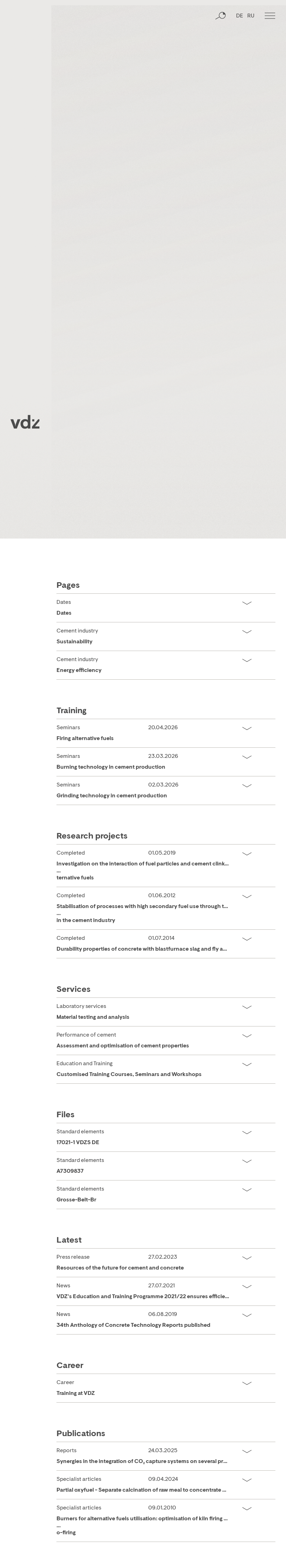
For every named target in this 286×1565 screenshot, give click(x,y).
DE (239, 43)
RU (250, 43)
